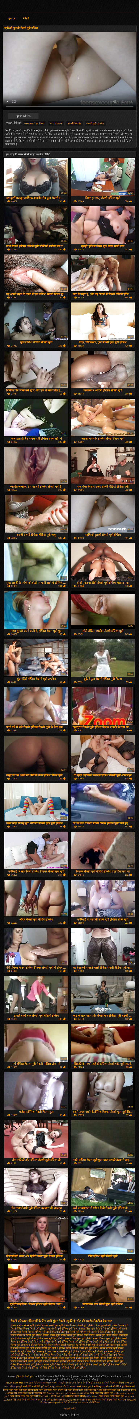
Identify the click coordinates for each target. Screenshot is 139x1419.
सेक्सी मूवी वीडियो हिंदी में (88, 1390)
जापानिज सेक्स (85, 1400)
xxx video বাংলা (48, 1396)
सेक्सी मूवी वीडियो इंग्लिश (80, 1364)
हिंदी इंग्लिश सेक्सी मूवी (53, 1367)
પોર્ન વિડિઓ (94, 1402)
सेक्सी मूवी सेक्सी (20, 1390)
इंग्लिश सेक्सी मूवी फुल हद (66, 1344)
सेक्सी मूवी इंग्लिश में (33, 1364)
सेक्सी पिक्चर (36, 1400)
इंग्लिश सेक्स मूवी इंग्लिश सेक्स (74, 1335)
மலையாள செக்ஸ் (79, 1402)
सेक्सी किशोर (74, 123)
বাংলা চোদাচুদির (59, 1383)
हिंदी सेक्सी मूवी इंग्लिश (75, 1367)
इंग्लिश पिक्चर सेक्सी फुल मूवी (49, 1325)
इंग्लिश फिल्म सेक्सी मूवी (27, 1328)
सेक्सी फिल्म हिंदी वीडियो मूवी (101, 1393)
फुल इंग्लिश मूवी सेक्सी (92, 1351)
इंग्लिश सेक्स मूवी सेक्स (25, 1338)
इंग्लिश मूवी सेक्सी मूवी (68, 1331)
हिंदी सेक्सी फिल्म (21, 1393)
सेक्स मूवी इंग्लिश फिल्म (45, 1354)
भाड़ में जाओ (56, 123)
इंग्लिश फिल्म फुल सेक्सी (99, 1325)
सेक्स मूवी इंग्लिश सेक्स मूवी (69, 1354)
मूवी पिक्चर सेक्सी (99, 1400)
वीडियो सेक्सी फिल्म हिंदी (37, 1390)
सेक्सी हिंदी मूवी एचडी (40, 1386)
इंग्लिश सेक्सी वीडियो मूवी (105, 1348)
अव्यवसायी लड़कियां (34, 123)
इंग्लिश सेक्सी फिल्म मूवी (32, 1341)
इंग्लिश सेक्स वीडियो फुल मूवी (71, 1338)
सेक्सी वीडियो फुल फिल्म (120, 1386)
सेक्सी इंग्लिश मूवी (91, 1354)
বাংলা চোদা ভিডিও (32, 1383)
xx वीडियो (9, 1393)
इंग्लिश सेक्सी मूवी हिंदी (23, 1348)
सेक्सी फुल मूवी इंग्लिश (38, 1361)
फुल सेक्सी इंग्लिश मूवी (114, 1351)
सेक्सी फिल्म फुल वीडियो (114, 1383)
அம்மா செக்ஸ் (56, 1393)
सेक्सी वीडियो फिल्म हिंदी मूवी (21, 1396)
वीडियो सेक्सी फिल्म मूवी (116, 1400)
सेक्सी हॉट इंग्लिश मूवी (32, 1367)
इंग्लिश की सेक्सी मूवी (24, 1376)
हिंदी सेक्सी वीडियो (71, 1390)
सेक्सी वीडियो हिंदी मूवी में (38, 1393)
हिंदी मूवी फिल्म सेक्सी (107, 1390)
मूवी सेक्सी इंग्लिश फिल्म (21, 1354)
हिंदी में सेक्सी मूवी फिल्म (126, 1390)
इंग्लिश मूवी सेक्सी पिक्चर (22, 1331)
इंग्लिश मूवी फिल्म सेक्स (73, 1328)
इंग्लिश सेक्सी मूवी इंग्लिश (73, 1341)
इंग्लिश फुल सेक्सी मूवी (50, 1328)
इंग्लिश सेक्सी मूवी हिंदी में (46, 1348)
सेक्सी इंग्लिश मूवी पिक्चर (112, 1354)
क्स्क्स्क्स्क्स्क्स (99, 1383)
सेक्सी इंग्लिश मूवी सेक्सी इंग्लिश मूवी (52, 1358)
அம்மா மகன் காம (14, 1383)
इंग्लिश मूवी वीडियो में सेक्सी (97, 1328)
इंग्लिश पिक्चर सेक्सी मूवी (75, 1325)
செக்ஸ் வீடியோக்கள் (68, 1400)
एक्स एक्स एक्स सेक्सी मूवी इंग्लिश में (64, 1351)
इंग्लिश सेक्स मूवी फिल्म (100, 1335)
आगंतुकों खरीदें (69, 1408)
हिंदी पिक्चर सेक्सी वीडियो (74, 1396)
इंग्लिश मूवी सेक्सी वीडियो (92, 1331)
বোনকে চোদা (45, 1383)
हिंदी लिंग (37, 1396)
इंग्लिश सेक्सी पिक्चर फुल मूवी (100, 1338)
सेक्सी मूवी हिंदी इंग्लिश (103, 1364)
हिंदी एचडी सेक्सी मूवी (21, 1400)
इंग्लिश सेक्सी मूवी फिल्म (42, 1344)
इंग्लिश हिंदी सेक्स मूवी (35, 1351)
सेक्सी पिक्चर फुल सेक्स (86, 1386)
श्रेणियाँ (26, 18)
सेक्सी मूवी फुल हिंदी (50, 1400)
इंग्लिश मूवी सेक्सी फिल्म (46, 1331)
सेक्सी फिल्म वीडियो (55, 1390)
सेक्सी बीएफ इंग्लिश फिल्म (83, 1361)
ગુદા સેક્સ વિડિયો (62, 1402)
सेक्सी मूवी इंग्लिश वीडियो (56, 1364)
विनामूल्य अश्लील (103, 1386)
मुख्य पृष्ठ (11, 18)
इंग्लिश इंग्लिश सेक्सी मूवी (22, 1325)
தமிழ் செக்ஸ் (91, 1396)
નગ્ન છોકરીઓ (82, 1393)
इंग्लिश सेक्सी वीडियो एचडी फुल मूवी (75, 1348)
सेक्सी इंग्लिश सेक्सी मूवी (105, 1358)
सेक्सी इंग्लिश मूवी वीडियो (22, 1358)
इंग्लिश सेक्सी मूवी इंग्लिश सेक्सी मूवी (103, 1341)
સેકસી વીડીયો (70, 1393)
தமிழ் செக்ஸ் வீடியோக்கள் (63, 1386)
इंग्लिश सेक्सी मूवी (52, 1341)
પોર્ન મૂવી (60, 1396)
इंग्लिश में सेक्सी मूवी (25, 1335)
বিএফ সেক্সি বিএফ (74, 1383)
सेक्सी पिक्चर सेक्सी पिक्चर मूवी (111, 1396)
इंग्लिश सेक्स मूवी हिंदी (47, 1338)
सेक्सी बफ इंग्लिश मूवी (59, 1361)
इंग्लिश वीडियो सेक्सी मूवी (48, 1335)
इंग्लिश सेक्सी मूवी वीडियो (91, 1344)
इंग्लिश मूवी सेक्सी (119, 1328)
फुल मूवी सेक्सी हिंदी (24, 1386)
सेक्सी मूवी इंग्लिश (95, 123)
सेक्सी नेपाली (88, 1383)
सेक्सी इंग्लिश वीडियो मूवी (81, 1358)
